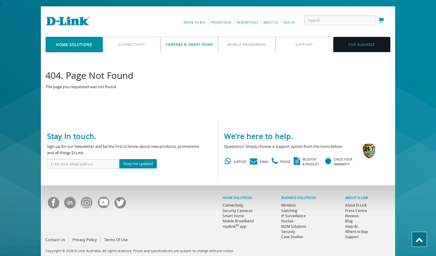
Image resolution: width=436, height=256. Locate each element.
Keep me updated (138, 163)
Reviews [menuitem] (352, 215)
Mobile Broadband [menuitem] (238, 220)
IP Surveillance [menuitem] (293, 215)
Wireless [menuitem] (288, 205)
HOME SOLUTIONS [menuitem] (237, 198)
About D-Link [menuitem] (356, 205)
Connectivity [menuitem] (233, 205)
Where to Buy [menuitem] (356, 231)
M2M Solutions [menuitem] (293, 226)
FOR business (361, 44)
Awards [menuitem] (351, 226)
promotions (221, 23)
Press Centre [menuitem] (356, 210)
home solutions (74, 44)
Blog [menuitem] (349, 220)
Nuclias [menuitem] (287, 220)
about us (270, 23)
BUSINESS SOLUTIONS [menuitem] (298, 198)
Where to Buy (194, 23)
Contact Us (55, 239)
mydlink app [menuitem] (234, 226)
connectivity (131, 44)
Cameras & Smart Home (189, 44)
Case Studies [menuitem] (292, 236)
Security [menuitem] (288, 231)
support (304, 44)
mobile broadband (246, 44)
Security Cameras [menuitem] (238, 210)
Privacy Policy (84, 239)
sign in (289, 23)
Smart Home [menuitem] (233, 215)
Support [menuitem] (351, 236)
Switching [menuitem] (289, 210)
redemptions (247, 23)
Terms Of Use (116, 239)
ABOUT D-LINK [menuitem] (356, 198)
